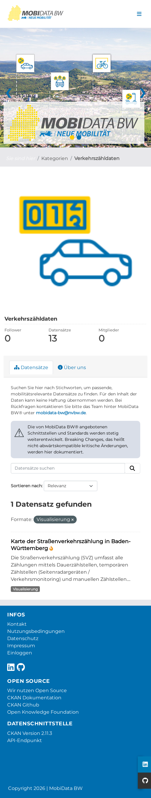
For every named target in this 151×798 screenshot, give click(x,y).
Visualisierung (25, 589)
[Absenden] (132, 468)
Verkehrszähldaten (97, 158)
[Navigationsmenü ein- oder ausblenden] (139, 14)
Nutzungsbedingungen (36, 631)
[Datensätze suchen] (68, 468)
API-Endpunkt (24, 740)
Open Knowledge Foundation (43, 712)
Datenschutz (22, 638)
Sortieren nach (26, 485)
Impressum (21, 645)
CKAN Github (23, 705)
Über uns (72, 367)
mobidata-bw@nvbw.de (61, 412)
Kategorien (54, 158)
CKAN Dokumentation (34, 697)
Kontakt (17, 624)
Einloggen (19, 653)
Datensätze (31, 367)
